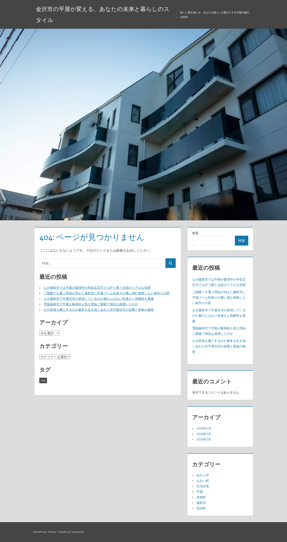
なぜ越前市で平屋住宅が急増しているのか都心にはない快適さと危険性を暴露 (99, 299)
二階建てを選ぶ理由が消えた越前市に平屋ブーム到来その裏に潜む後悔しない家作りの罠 (107, 293)
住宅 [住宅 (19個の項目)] (43, 380)
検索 (195, 233)
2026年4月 (204, 428)
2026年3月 (204, 434)
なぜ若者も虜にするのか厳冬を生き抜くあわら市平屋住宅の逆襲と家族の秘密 (99, 310)
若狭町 (201, 497)
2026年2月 (204, 439)
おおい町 (203, 481)
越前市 (201, 503)
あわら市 (203, 475)
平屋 (200, 492)
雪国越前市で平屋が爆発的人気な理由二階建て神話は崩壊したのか (91, 304)
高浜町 (201, 508)
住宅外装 (203, 486)
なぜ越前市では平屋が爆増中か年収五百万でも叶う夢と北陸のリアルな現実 (97, 288)
